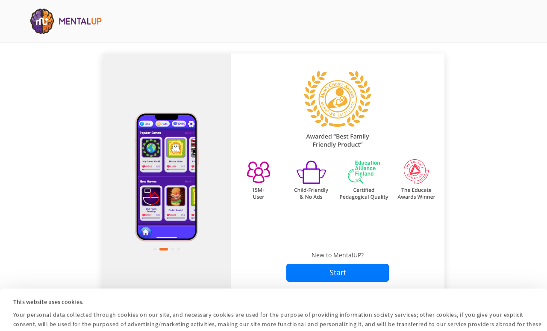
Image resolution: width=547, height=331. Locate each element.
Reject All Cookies (365, 319)
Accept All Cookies (180, 319)
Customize (273, 319)
